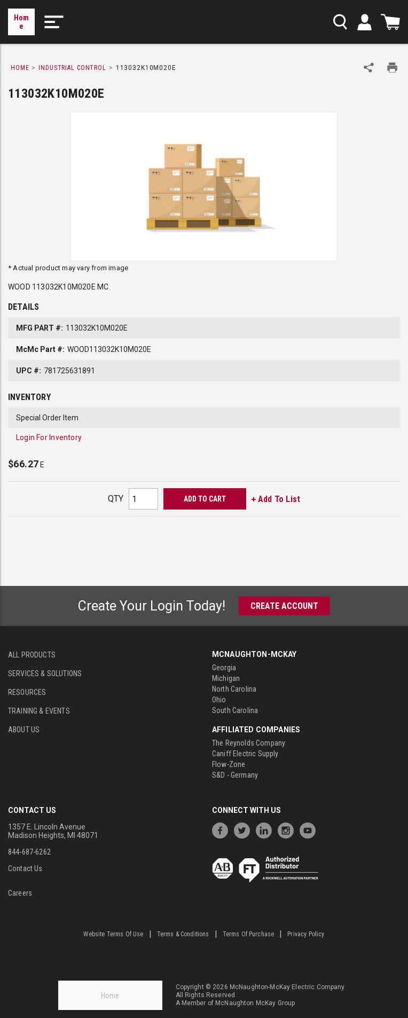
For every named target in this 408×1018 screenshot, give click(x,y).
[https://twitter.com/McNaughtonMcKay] (244, 829)
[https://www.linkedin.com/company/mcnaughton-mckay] (266, 829)
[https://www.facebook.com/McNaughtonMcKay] (222, 829)
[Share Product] (369, 67)
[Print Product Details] (392, 67)
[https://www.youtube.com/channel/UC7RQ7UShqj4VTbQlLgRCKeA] (310, 829)
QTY (115, 499)
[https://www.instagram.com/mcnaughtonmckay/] (288, 829)
